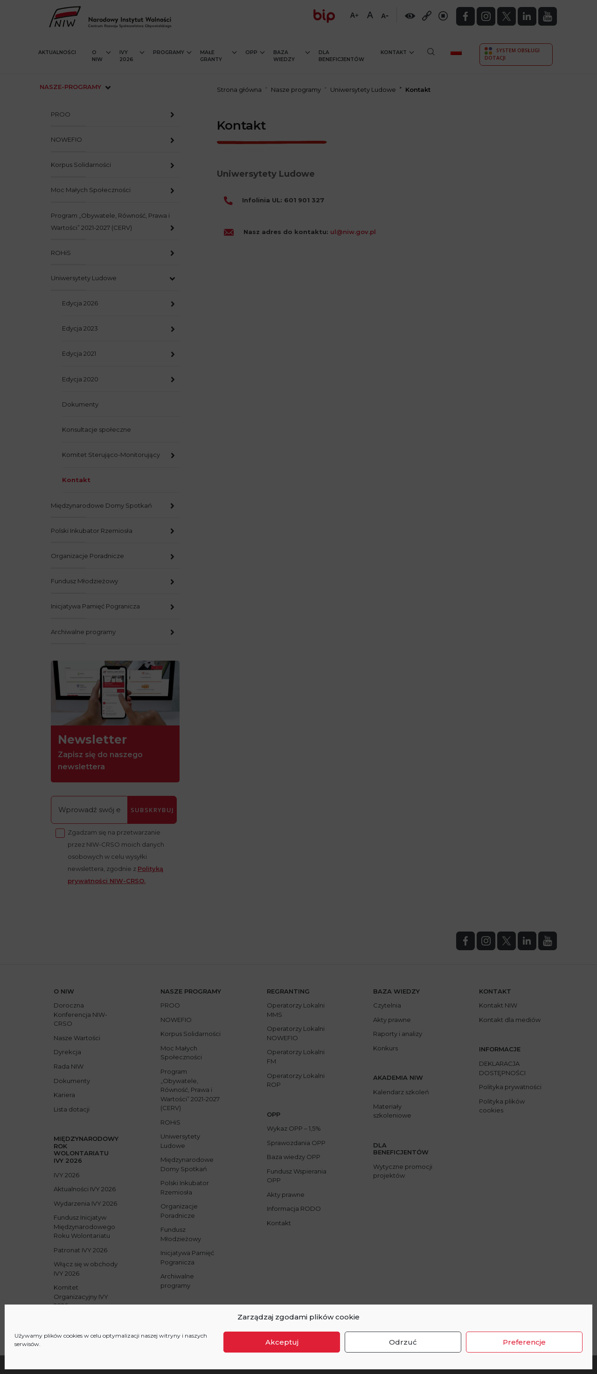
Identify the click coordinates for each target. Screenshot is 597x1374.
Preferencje (524, 1342)
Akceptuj (281, 1342)
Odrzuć (403, 1342)
